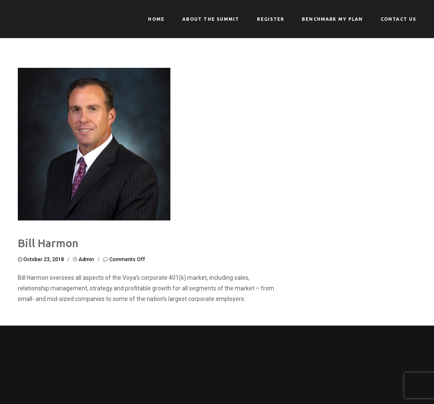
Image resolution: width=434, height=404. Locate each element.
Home (156, 19)
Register (270, 19)
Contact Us (398, 19)
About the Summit (210, 19)
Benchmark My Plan (332, 19)
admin (86, 259)
